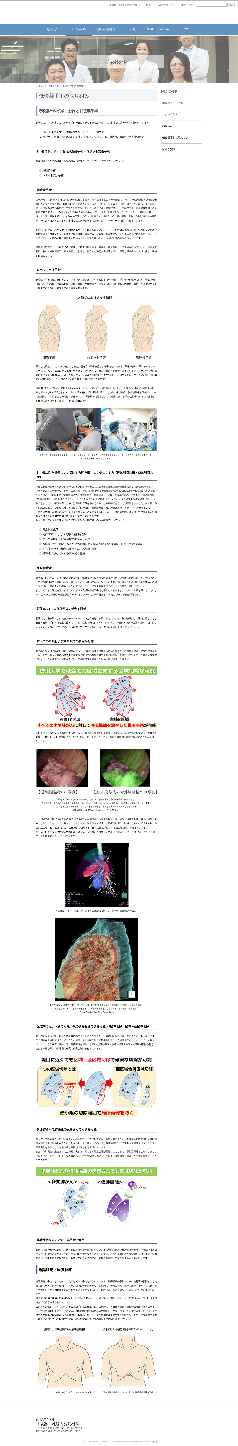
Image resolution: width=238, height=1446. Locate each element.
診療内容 (167, 126)
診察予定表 (169, 149)
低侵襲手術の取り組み (175, 137)
